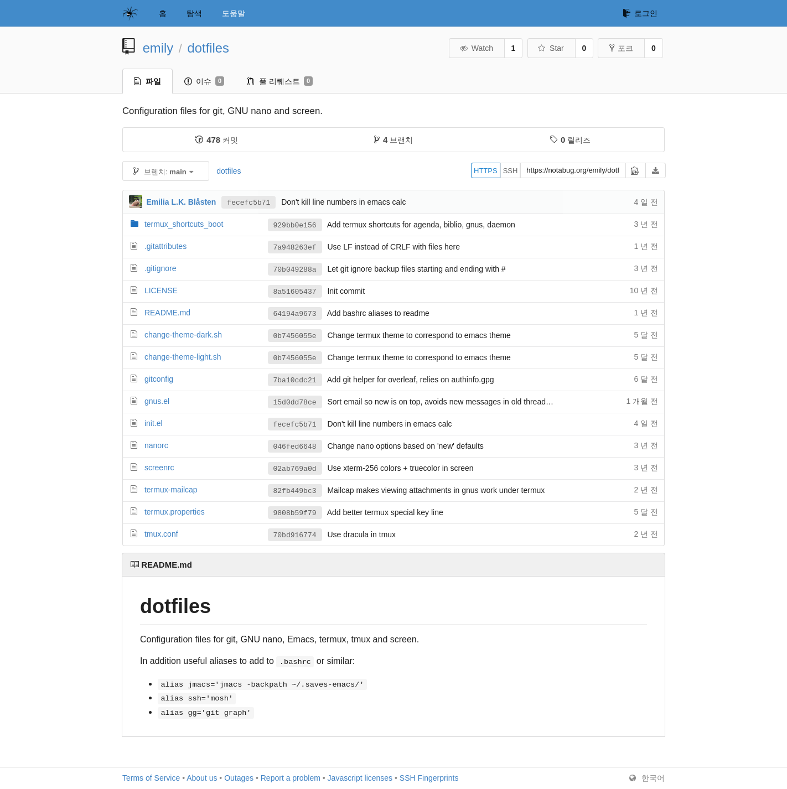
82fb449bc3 (295, 491)
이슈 (204, 81)
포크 (621, 48)
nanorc (156, 445)
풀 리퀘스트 (280, 81)
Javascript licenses (360, 778)
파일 (147, 81)
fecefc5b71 (248, 202)
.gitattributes (165, 246)
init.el (153, 423)
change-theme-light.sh (182, 356)
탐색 (194, 13)
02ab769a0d (295, 469)
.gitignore (160, 268)
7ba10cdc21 (295, 380)
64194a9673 (295, 314)
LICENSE (161, 290)
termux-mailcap (171, 489)
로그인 (640, 13)
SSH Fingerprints (429, 778)
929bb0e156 (295, 225)
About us (202, 778)
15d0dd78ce (295, 402)
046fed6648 (295, 446)
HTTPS (486, 171)
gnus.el (156, 401)
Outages (238, 778)
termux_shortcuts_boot (183, 224)
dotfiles (208, 47)
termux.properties (174, 511)
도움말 (233, 13)
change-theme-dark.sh (183, 334)
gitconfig (158, 379)
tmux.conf (161, 534)
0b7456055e (295, 336)
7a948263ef (295, 247)
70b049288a (295, 269)
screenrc (159, 467)
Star (550, 48)
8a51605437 (295, 292)
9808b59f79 (295, 513)
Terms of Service (151, 778)
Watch (476, 48)
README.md (167, 312)
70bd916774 (295, 535)
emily (158, 47)
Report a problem (290, 778)
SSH (510, 171)
